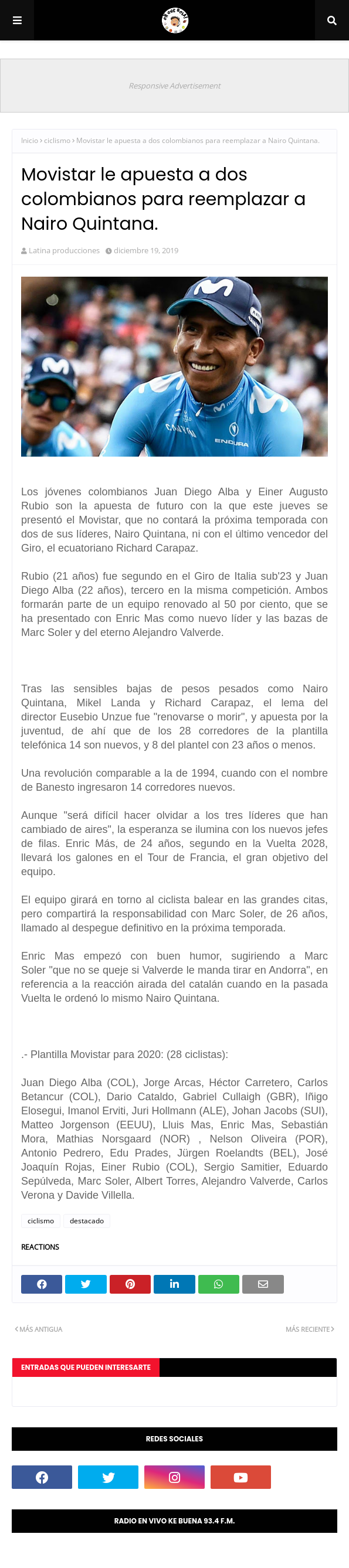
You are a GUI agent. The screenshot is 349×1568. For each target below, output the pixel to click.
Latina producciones (64, 250)
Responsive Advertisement (174, 85)
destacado (87, 1221)
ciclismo (57, 140)
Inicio (29, 140)
